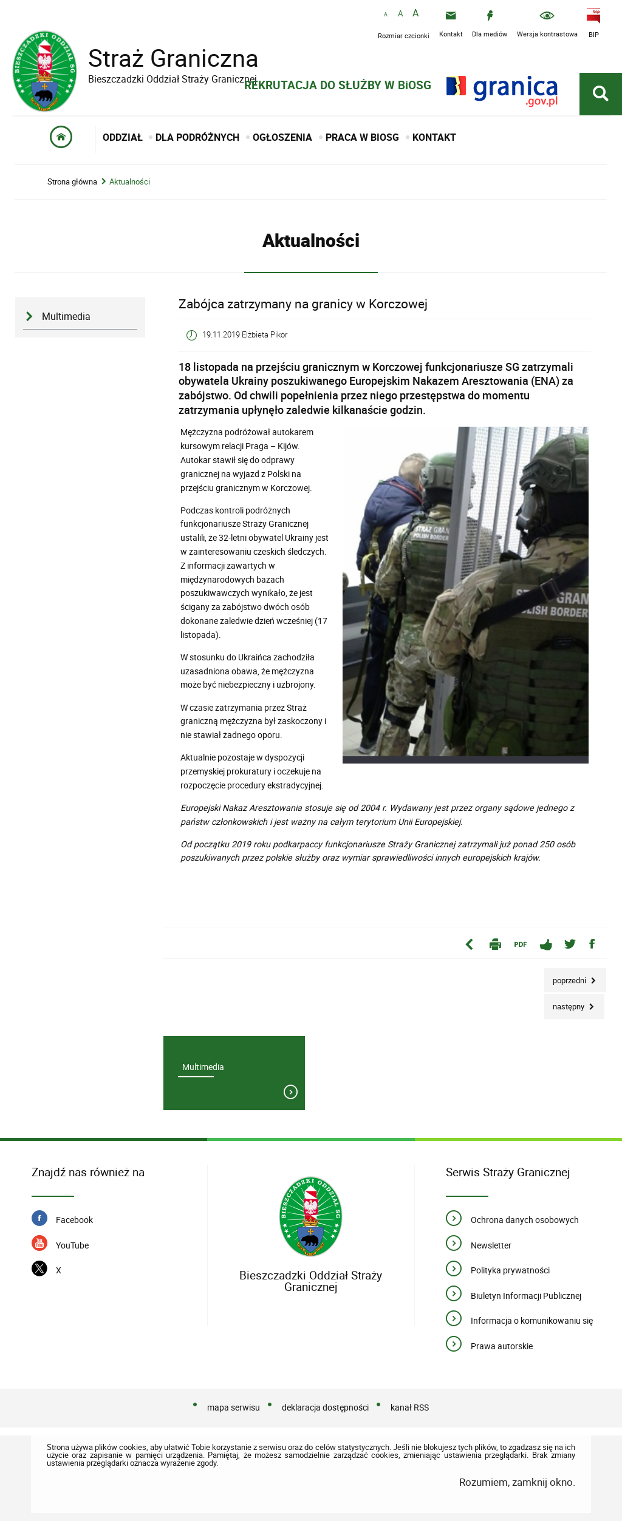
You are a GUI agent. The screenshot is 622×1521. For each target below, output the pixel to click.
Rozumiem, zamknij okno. (517, 1482)
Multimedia (66, 316)
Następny (565, 1003)
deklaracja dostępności (325, 1407)
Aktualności (129, 182)
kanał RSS (410, 1407)
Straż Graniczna (164, 58)
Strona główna (72, 182)
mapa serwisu (233, 1407)
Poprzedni (566, 977)
